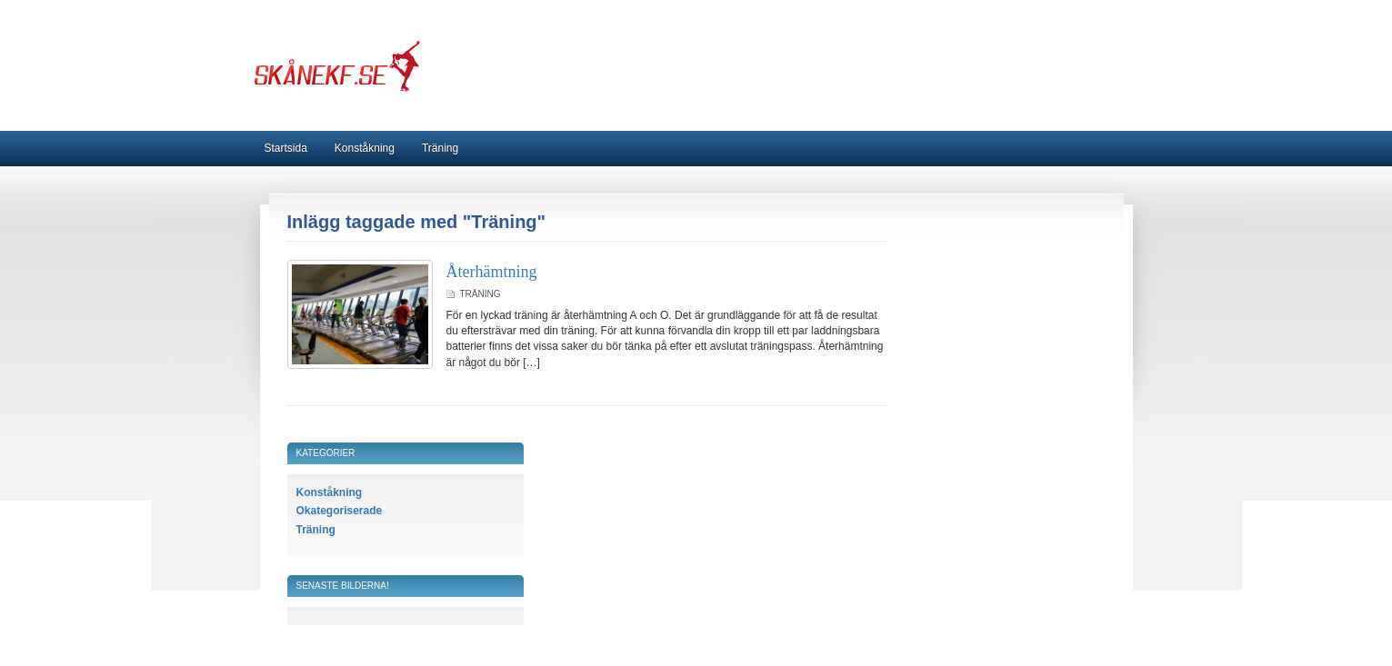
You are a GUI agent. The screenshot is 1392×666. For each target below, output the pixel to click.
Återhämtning (491, 272)
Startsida (286, 148)
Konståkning (365, 148)
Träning (440, 148)
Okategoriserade (339, 510)
